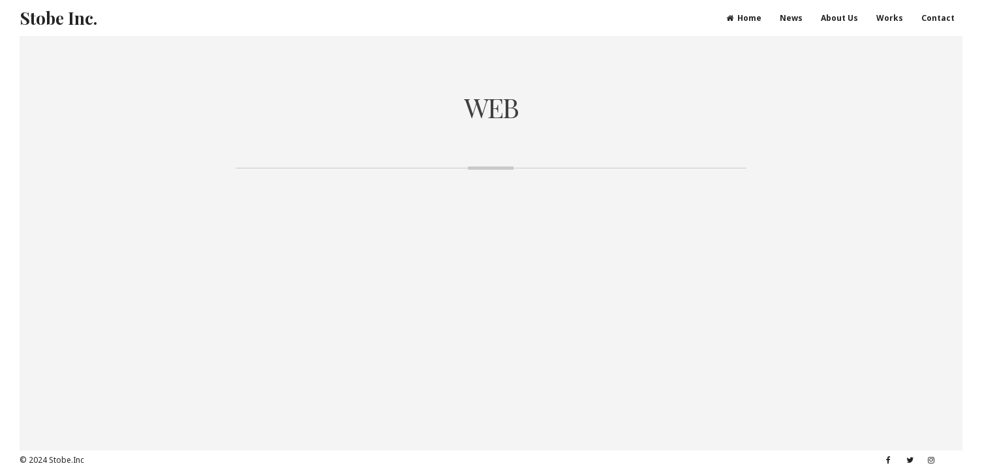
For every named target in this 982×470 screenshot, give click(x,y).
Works (889, 18)
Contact (938, 18)
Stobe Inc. (58, 18)
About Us (839, 18)
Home (743, 18)
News (791, 18)
